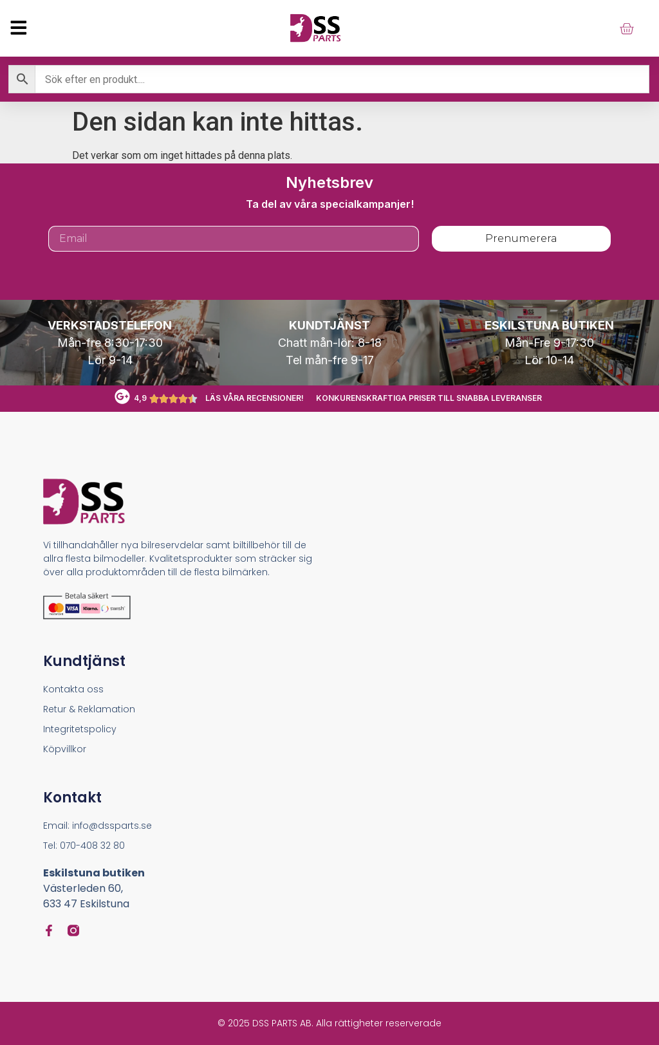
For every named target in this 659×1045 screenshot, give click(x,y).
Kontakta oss (73, 689)
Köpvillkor (64, 749)
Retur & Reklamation (89, 709)
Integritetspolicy (79, 729)
